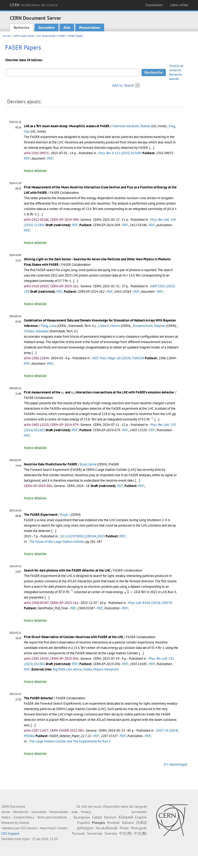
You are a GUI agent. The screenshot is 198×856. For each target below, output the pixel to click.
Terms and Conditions (52, 817)
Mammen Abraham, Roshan (131, 126)
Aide (66, 27)
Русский (78, 833)
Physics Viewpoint (105, 669)
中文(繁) (140, 833)
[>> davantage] (175, 764)
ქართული (85, 828)
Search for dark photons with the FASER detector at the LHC (67, 570)
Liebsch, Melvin (109, 326)
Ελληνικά (126, 817)
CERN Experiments (24, 36)
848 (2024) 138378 (150, 603)
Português (139, 828)
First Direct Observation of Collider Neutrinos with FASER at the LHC (73, 637)
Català (97, 817)
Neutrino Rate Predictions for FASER (50, 464)
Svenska (110, 833)
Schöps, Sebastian (36, 331)
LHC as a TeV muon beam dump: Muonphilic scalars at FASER (67, 126)
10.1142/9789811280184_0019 (82, 536)
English (141, 817)
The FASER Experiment (40, 514)
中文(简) (125, 833)
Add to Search (123, 85)
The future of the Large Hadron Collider (56, 541)
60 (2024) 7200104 (118, 358)
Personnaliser (89, 27)
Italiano (128, 822)
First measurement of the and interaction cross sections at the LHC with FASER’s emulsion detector (99, 392)
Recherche (21, 27)
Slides (87, 669)
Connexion (153, 5)
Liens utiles (179, 5)
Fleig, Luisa (48, 326)
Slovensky (94, 833)
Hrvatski (113, 822)
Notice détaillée (35, 171)
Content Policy (24, 817)
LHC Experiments (46, 36)
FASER (61, 36)
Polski (124, 828)
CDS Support (10, 833)
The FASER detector (38, 698)
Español (83, 822)
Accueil (7, 36)
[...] (151, 147)
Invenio (24, 823)
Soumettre (46, 27)
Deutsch (110, 817)
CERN (33, 5)
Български (82, 817)
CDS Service (28, 828)
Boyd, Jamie (88, 464)
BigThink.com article (67, 669)
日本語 (141, 822)
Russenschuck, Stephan (149, 326)
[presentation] (62, 392)
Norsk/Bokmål (107, 828)
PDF (27, 158)
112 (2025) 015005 (120, 153)
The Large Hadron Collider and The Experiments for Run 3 (70, 741)
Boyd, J (65, 514)
